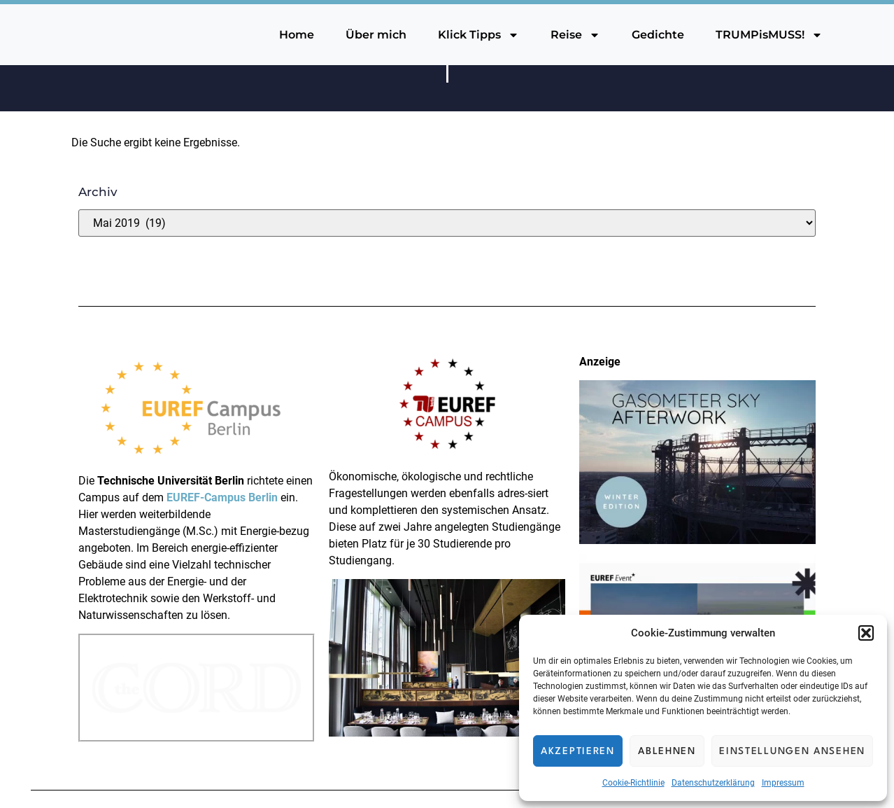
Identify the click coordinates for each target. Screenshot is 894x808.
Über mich (376, 34)
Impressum (783, 783)
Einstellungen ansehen (792, 751)
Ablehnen (667, 751)
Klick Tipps (478, 35)
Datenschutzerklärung (713, 783)
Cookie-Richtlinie (633, 783)
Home (296, 34)
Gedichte (658, 34)
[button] (866, 633)
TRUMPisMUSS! (769, 35)
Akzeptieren (578, 751)
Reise (575, 35)
